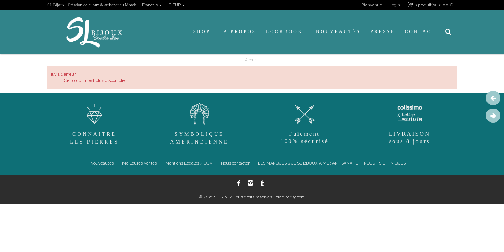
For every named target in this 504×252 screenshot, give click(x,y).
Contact (420, 31)
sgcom (298, 197)
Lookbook (284, 31)
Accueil (252, 59)
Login (395, 4)
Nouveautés (338, 31)
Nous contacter (235, 163)
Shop (201, 31)
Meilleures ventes (139, 163)
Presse (382, 31)
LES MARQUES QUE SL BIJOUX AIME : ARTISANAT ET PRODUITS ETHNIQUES (332, 163)
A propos (240, 31)
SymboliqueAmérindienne (199, 123)
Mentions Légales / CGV (188, 163)
